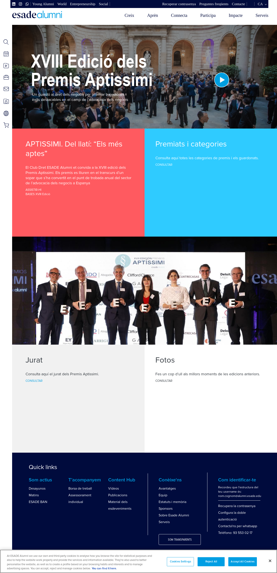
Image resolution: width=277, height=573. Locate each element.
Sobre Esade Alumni (174, 515)
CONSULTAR (163, 165)
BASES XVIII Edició (38, 194)
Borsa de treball (80, 488)
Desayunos (37, 488)
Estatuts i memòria (172, 502)
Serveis (262, 15)
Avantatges (167, 488)
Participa (208, 15)
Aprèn (152, 15)
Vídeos (113, 488)
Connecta (179, 15)
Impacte (236, 15)
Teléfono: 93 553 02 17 (235, 533)
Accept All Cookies (242, 561)
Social (103, 4)
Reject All (211, 561)
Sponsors (165, 508)
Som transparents (180, 539)
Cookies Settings (180, 561)
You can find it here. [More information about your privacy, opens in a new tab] (104, 568)
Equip (163, 495)
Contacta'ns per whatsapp (237, 526)
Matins (34, 495)
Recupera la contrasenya (236, 506)
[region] (138, 561)
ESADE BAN (38, 502)
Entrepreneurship (82, 4)
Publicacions (117, 495)
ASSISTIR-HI (33, 190)
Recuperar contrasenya (179, 4)
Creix (129, 15)
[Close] (270, 560)
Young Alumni (43, 4)
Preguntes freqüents (214, 4)
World (61, 4)
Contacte (238, 4)
